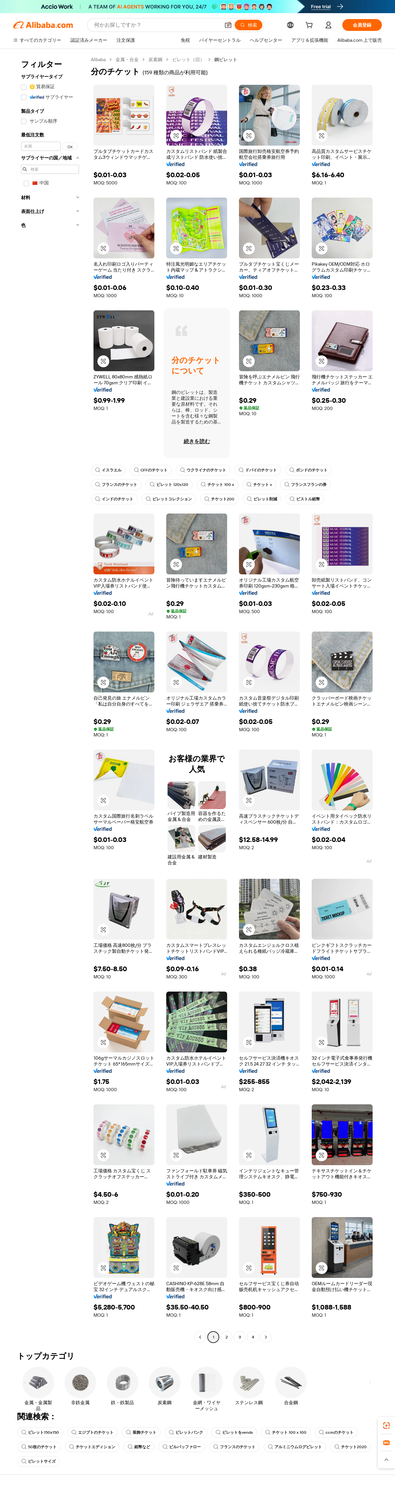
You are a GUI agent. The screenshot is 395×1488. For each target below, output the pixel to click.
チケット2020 (350, 1447)
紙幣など (139, 1447)
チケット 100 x (217, 484)
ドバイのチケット (258, 470)
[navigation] (50, 699)
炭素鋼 (155, 59)
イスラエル (108, 470)
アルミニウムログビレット (295, 1447)
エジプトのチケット (92, 1432)
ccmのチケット (336, 1432)
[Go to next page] (266, 1337)
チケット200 (219, 499)
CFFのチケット (151, 470)
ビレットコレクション (169, 499)
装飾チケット (141, 1432)
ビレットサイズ (38, 1461)
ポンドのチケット (308, 470)
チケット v (259, 484)
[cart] (310, 26)
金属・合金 (127, 59)
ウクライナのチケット (203, 470)
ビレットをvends (234, 1432)
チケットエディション (92, 1447)
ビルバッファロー (182, 1447)
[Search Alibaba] (156, 25)
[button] (228, 25)
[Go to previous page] (200, 1337)
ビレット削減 (262, 499)
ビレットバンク (186, 1432)
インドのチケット (114, 499)
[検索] (248, 25)
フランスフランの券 (305, 484)
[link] (386, 1425)
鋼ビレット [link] (225, 59)
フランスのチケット (116, 484)
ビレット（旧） (188, 59)
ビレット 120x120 (169, 484)
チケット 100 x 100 (285, 1432)
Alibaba (98, 59)
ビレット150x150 (40, 1432)
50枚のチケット (39, 1447)
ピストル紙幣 (305, 499)
